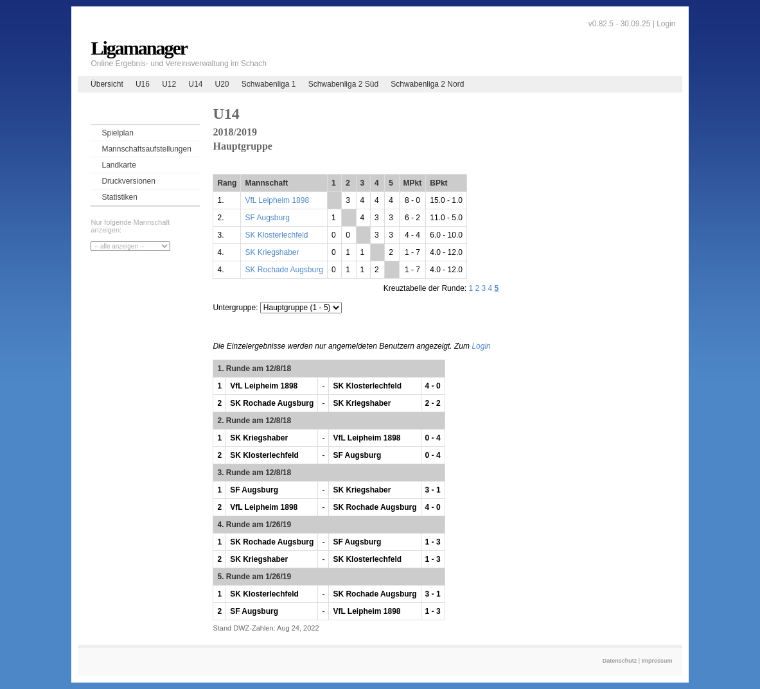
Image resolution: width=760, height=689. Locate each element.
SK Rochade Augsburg (284, 269)
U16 (143, 84)
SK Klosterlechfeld (276, 235)
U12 (169, 84)
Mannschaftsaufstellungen (146, 148)
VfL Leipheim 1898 (277, 200)
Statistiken (119, 197)
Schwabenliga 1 (269, 84)
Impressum (657, 661)
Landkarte (119, 165)
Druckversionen (128, 181)
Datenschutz (620, 661)
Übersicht (107, 84)
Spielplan (117, 132)
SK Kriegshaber (272, 252)
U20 (222, 84)
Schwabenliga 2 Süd (343, 84)
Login (666, 23)
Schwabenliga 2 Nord (427, 84)
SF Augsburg (267, 217)
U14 (195, 84)
